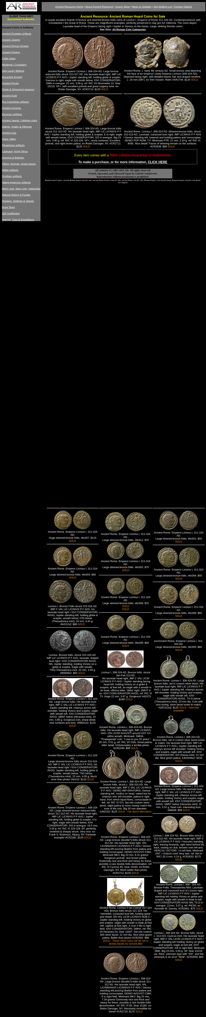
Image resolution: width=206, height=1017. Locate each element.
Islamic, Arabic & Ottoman (17, 126)
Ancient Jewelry (11, 39)
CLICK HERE (157, 162)
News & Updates (141, 6)
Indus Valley (9, 139)
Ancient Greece (11, 52)
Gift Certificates (11, 213)
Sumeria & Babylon (13, 157)
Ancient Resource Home (69, 6)
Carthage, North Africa (15, 151)
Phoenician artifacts (13, 145)
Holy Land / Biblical (13, 70)
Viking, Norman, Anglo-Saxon (19, 163)
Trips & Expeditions (23, 219)
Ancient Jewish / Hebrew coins (19, 120)
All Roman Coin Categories (129, 29)
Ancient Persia (10, 83)
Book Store (8, 207)
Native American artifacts (16, 182)
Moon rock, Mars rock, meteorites (21, 188)
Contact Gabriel (183, 6)
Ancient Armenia (11, 108)
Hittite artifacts (10, 170)
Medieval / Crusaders (14, 64)
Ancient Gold (9, 95)
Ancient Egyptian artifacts (16, 33)
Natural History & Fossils (16, 194)
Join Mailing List (162, 6)
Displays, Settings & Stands (18, 201)
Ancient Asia (9, 132)
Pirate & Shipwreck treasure (18, 89)
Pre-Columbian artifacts (15, 101)
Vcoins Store (122, 6)
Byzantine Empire (12, 77)
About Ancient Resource (99, 6)
